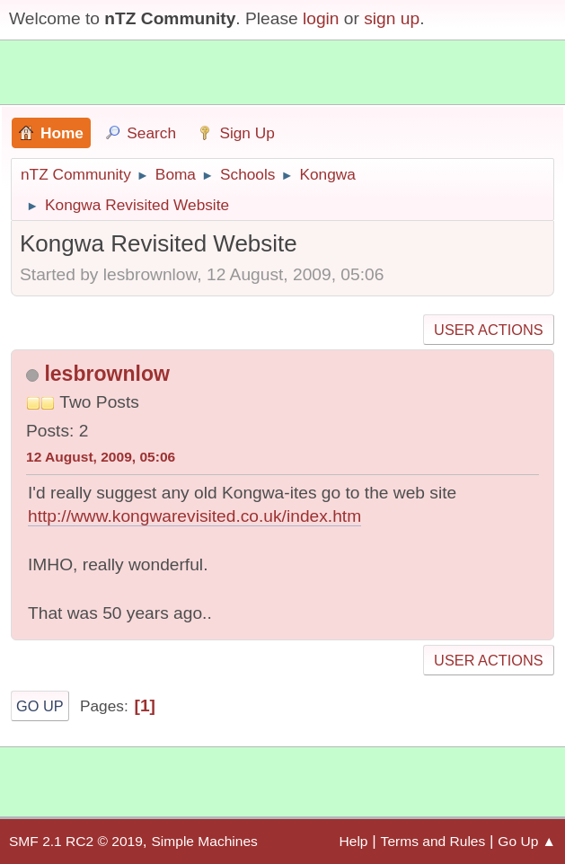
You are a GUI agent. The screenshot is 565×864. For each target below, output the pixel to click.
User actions (488, 330)
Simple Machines (204, 841)
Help (354, 841)
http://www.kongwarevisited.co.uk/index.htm (194, 516)
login (321, 18)
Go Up (40, 706)
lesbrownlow (106, 373)
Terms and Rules (433, 841)
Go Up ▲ (527, 841)
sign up (391, 18)
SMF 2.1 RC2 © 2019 (76, 841)
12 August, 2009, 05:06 (100, 456)
